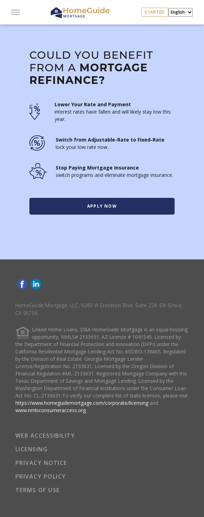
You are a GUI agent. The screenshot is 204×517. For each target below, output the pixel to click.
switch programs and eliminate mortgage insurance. (114, 175)
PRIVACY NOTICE (41, 463)
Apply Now (102, 206)
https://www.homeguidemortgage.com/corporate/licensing (81, 403)
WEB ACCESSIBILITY (45, 435)
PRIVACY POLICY (40, 476)
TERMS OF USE (37, 490)
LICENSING (31, 449)
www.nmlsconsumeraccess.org (50, 410)
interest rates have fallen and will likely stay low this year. (113, 115)
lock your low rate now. (82, 147)
